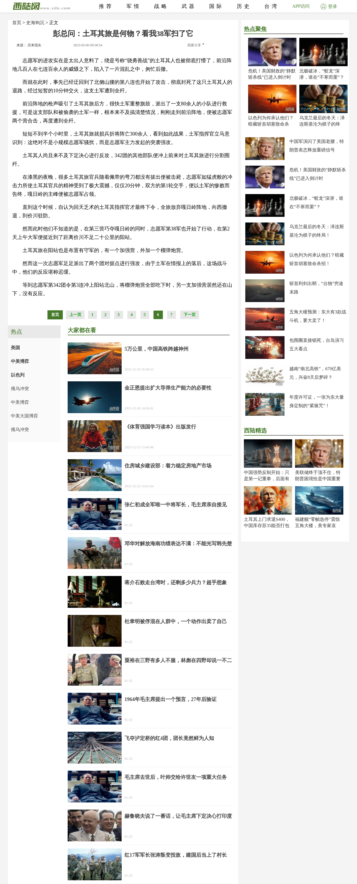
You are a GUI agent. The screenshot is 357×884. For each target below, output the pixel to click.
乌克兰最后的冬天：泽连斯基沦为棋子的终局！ (322, 124)
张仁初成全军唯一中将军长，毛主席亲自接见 (175, 504)
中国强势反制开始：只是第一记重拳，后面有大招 (266, 478)
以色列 (17, 375)
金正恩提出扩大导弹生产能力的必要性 (167, 388)
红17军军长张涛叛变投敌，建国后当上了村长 (175, 855)
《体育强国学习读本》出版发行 (160, 427)
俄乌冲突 (20, 388)
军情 (133, 6)
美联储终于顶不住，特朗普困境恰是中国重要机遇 (318, 478)
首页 (16, 22)
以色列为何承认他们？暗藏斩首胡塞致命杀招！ (271, 124)
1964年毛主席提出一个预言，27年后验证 (170, 699)
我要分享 (195, 45)
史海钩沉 (35, 22)
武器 (189, 6)
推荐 (106, 6)
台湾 (271, 6)
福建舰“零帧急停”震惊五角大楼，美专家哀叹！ (317, 525)
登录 (329, 6)
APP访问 (301, 6)
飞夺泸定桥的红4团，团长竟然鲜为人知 (169, 738)
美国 (15, 347)
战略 (161, 6)
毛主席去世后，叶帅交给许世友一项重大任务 (175, 777)
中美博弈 (20, 361)
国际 (216, 6)
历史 (244, 6)
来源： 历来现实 (28, 45)
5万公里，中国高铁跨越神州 (156, 349)
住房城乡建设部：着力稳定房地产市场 (167, 466)
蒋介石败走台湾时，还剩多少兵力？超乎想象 (175, 582)
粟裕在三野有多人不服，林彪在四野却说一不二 (178, 660)
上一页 (75, 315)
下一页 (190, 315)
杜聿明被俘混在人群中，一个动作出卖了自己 (175, 621)
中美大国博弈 (24, 415)
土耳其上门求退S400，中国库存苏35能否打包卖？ (267, 525)
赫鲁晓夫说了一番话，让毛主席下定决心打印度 (178, 816)
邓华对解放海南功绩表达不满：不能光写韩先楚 (178, 543)
